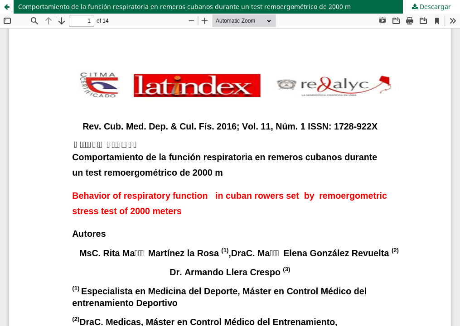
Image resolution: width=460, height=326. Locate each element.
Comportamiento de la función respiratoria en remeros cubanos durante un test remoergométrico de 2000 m (184, 6)
